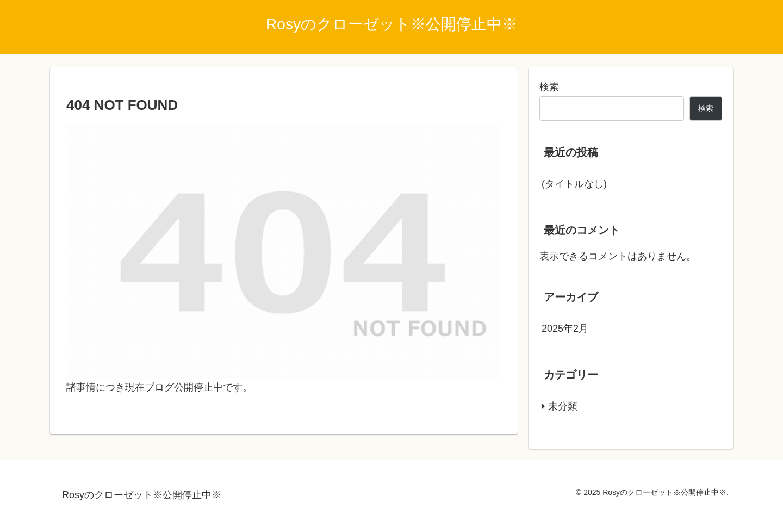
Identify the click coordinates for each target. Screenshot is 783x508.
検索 (549, 87)
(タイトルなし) (574, 183)
